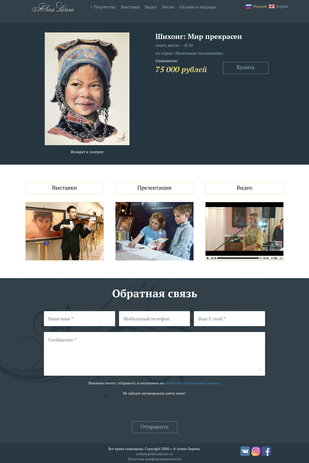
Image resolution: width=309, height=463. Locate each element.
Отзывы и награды (197, 7)
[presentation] (154, 408)
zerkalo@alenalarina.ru (154, 453)
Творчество (105, 7)
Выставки (130, 7)
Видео (151, 7)
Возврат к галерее (87, 151)
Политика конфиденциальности (154, 459)
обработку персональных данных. (193, 383)
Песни (168, 7)
